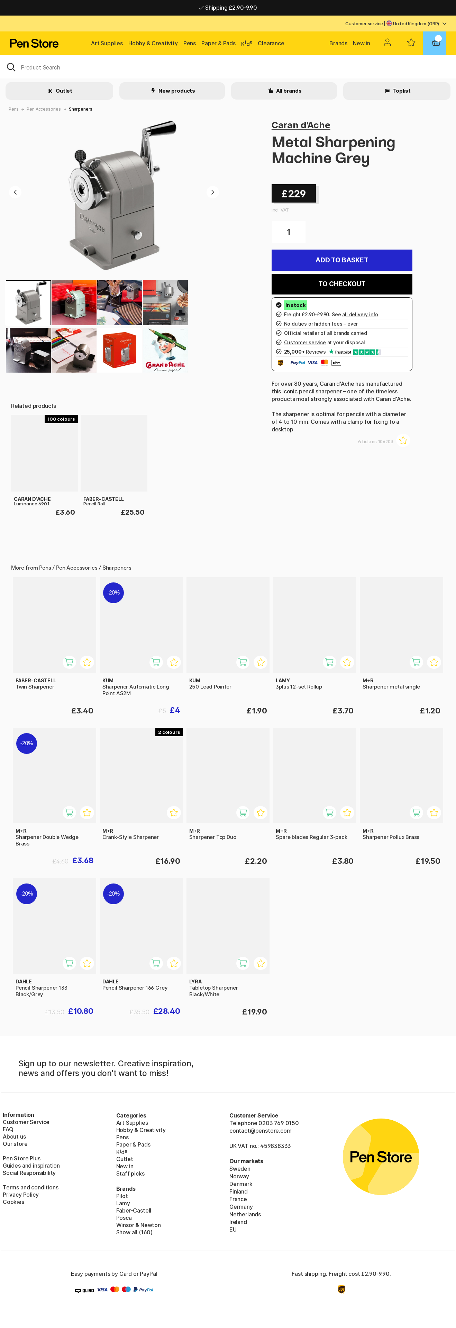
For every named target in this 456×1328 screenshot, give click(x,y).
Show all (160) (134, 1232)
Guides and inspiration (31, 1165)
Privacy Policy (21, 1194)
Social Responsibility (29, 1172)
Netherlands (245, 1214)
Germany (241, 1206)
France (238, 1199)
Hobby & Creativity (153, 43)
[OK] (228, 66)
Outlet (63, 90)
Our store (15, 1143)
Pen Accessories (44, 109)
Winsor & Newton (138, 1225)
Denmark (241, 1183)
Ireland (238, 1221)
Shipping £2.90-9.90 (228, 7)
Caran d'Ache (301, 125)
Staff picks (130, 1173)
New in (361, 43)
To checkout (341, 284)
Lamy (123, 1203)
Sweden (239, 1168)
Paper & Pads (218, 43)
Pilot (122, 1196)
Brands (338, 43)
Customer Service (26, 1122)
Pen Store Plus (21, 1158)
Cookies (13, 1201)
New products (176, 90)
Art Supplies (107, 43)
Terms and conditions (30, 1187)
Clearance (271, 43)
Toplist (401, 90)
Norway (239, 1176)
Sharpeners (80, 109)
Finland (238, 1191)
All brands (288, 90)
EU (233, 1229)
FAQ (8, 1129)
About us (14, 1136)
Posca (124, 1217)
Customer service (364, 23)
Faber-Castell (134, 1210)
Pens (189, 43)
